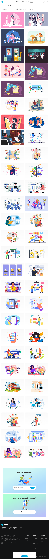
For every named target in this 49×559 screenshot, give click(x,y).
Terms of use (35, 543)
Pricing (26, 538)
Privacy (34, 540)
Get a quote (24, 512)
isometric (24, 9)
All (17, 9)
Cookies (34, 548)
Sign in (45, 1)
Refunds (34, 545)
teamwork (29, 9)
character (20, 9)
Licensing (35, 538)
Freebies (27, 540)
